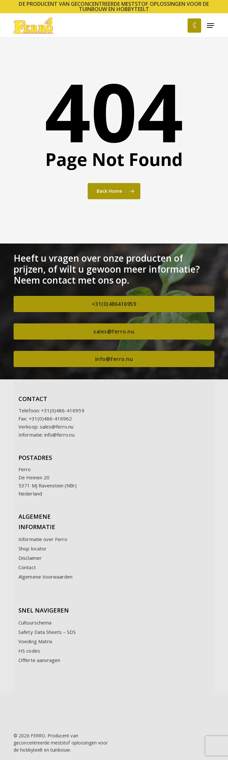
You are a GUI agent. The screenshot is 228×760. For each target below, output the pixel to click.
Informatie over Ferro (42, 539)
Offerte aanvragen (39, 660)
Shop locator (32, 548)
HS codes (29, 650)
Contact (27, 567)
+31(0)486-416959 (62, 410)
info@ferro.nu (59, 434)
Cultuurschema (34, 622)
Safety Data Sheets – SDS (47, 632)
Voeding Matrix (35, 641)
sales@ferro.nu (57, 426)
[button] (210, 25)
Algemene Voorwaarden (45, 576)
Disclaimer (30, 558)
